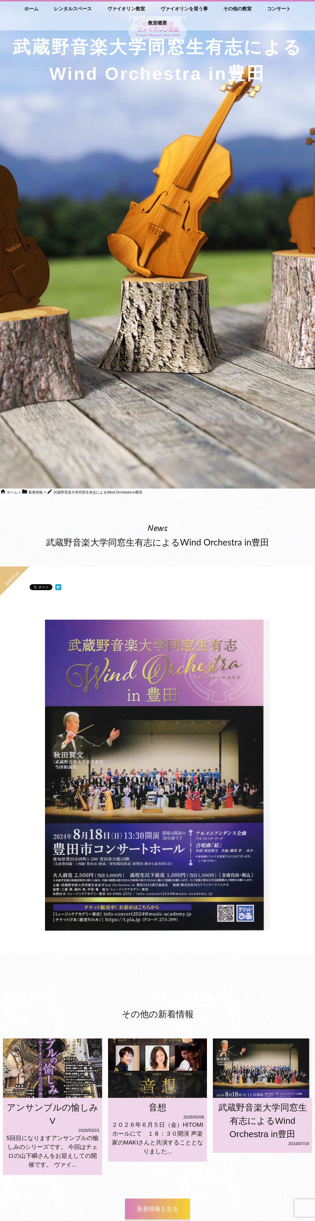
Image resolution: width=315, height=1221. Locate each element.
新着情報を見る (157, 1209)
